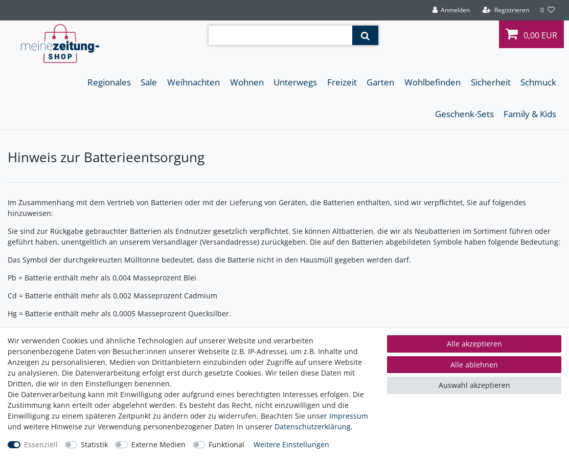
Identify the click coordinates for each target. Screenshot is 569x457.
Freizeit (342, 82)
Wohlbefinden (432, 82)
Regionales (109, 82)
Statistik (94, 444)
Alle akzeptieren (474, 344)
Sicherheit (491, 82)
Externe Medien (158, 444)
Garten (380, 82)
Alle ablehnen (474, 364)
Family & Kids (530, 114)
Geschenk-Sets (464, 114)
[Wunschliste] (547, 10)
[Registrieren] (506, 10)
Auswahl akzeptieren (474, 385)
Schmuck (538, 82)
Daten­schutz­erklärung (313, 426)
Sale (149, 82)
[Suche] (365, 35)
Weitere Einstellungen (291, 444)
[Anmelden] (450, 10)
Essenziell (41, 444)
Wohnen (247, 82)
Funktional (226, 444)
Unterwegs (295, 82)
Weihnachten (193, 82)
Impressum (348, 416)
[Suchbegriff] (280, 35)
